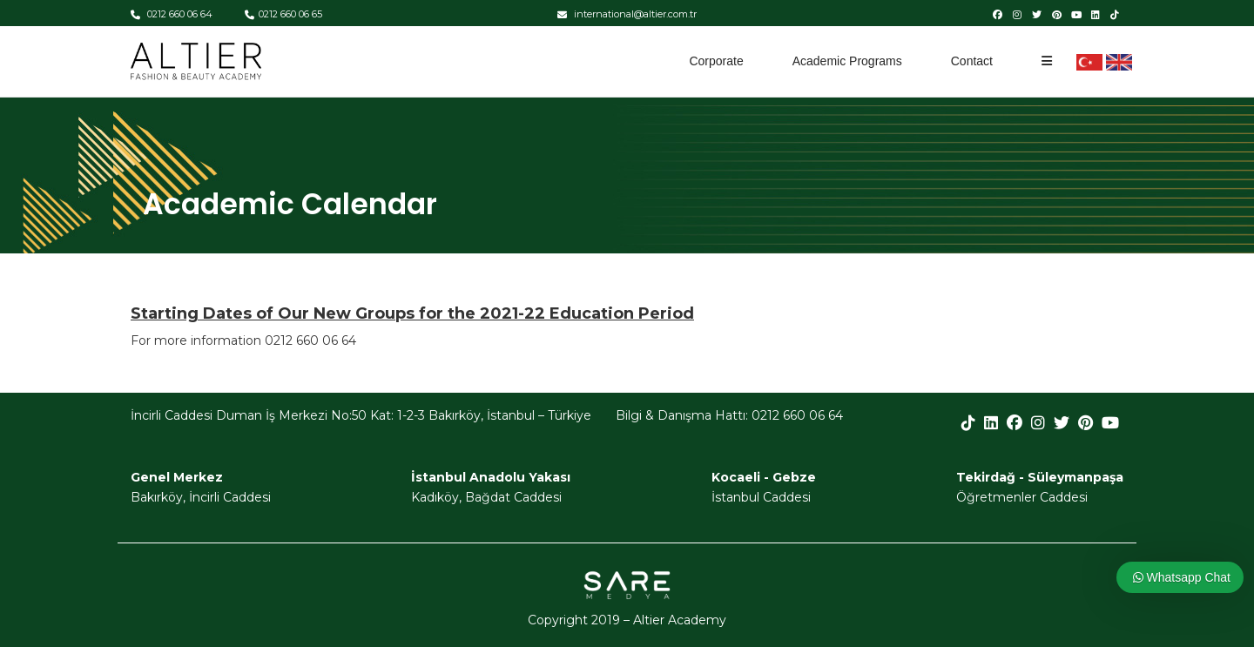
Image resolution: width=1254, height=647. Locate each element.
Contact (972, 61)
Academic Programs (847, 61)
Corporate (716, 61)
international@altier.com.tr (627, 14)
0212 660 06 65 (283, 14)
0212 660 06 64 (171, 14)
